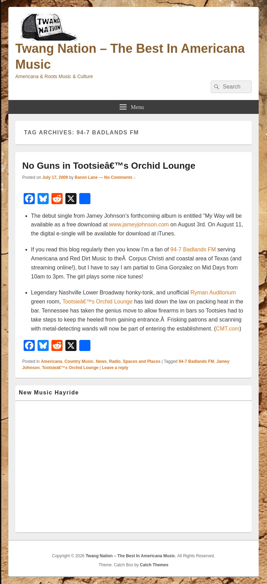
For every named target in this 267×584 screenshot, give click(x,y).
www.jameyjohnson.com (139, 224)
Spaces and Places (142, 361)
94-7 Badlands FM (193, 249)
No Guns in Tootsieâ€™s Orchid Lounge (108, 165)
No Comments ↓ (120, 177)
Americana (51, 361)
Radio (114, 361)
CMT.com (228, 329)
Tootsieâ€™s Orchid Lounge (96, 301)
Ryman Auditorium (213, 292)
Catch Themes (154, 564)
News (101, 361)
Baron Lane (86, 177)
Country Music (78, 361)
